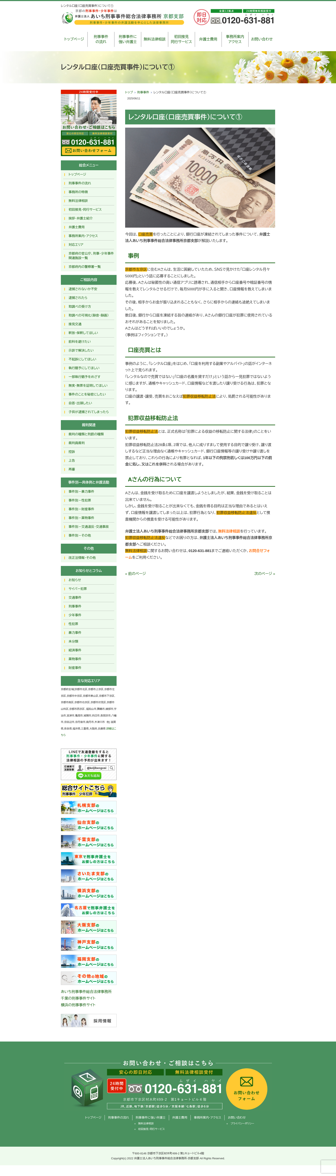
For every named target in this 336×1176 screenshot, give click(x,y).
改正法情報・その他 (82, 558)
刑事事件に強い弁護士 (128, 39)
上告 (72, 460)
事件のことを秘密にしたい (87, 394)
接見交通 (75, 324)
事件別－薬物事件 (81, 518)
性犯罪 (73, 624)
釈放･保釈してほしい (83, 333)
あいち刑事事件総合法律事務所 (86, 992)
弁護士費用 (208, 39)
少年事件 (75, 615)
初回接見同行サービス (181, 39)
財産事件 (75, 668)
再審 (72, 469)
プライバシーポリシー (242, 1123)
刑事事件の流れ (101, 39)
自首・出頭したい (80, 403)
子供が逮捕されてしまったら (89, 412)
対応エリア (76, 244)
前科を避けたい (80, 341)
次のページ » (264, 574)
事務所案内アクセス (235, 39)
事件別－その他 (80, 535)
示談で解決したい (81, 350)
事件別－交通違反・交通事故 (89, 526)
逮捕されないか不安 (83, 289)
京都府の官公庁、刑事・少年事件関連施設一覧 (91, 256)
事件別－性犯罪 (80, 500)
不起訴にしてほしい (82, 359)
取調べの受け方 (80, 306)
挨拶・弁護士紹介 (81, 218)
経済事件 (75, 650)
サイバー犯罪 (78, 589)
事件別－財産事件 (81, 509)
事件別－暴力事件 (81, 491)
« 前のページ (135, 574)
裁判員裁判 (77, 443)
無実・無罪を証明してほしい (88, 385)
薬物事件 (75, 659)
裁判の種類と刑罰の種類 (86, 434)
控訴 (72, 452)
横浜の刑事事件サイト (78, 1005)
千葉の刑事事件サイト (78, 998)
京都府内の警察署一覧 (85, 267)
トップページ (74, 39)
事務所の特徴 (78, 192)
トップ (129, 92)
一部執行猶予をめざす (84, 377)
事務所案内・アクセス (83, 236)
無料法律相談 (154, 39)
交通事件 (75, 597)
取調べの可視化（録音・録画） (89, 315)
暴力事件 (75, 632)
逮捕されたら (78, 298)
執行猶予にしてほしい (84, 368)
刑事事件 (143, 92)
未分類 (73, 641)
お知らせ (75, 580)
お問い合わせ (262, 39)
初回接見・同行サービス (85, 209)
